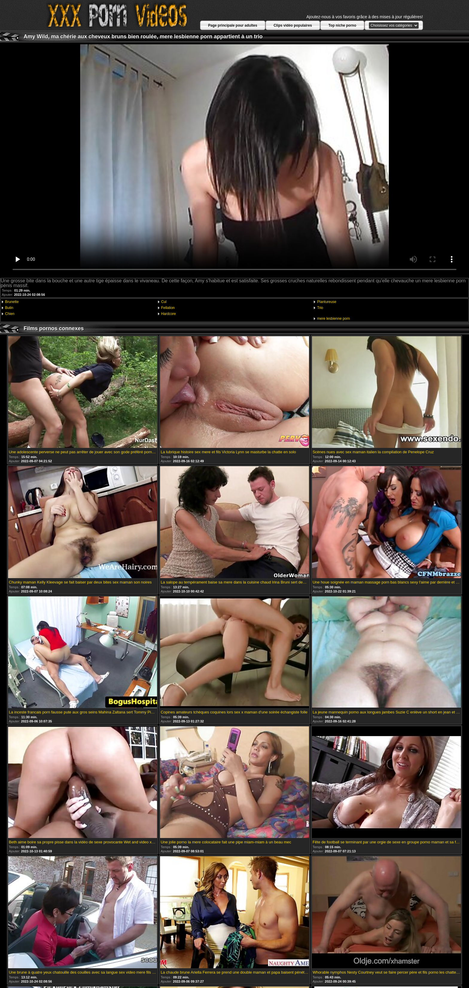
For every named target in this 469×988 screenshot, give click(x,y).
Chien (9, 314)
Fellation (168, 308)
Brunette (12, 302)
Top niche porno (342, 25)
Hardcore (168, 314)
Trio (320, 308)
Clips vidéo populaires (293, 25)
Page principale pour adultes (232, 25)
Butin (9, 308)
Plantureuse (326, 302)
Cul (164, 302)
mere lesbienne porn (333, 318)
